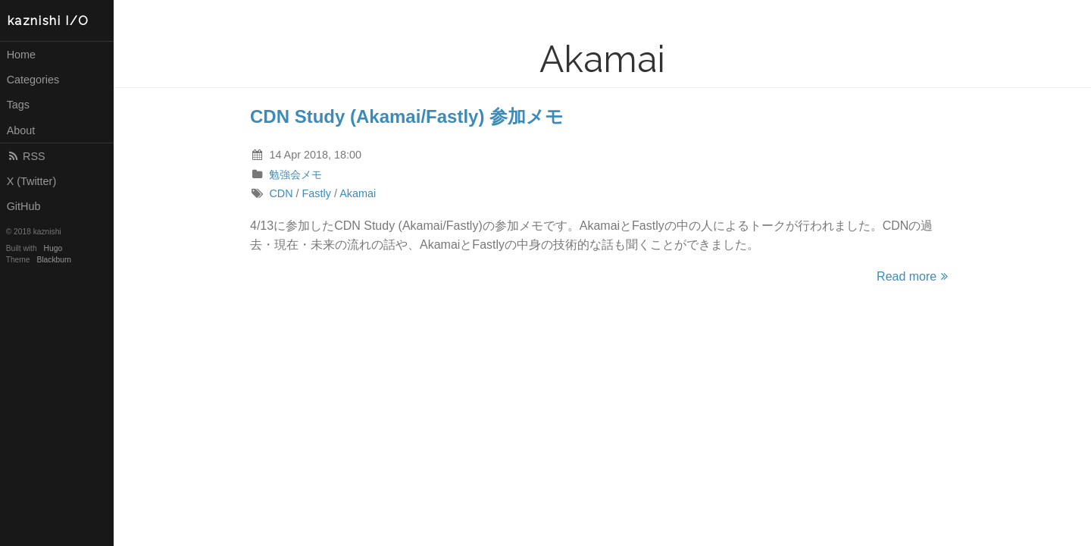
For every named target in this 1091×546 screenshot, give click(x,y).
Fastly (316, 193)
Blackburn (54, 260)
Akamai (357, 193)
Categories (33, 80)
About (21, 130)
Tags (18, 105)
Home (21, 55)
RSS (26, 156)
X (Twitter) (32, 181)
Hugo (53, 248)
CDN (280, 193)
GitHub (24, 206)
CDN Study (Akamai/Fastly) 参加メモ (407, 116)
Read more (914, 276)
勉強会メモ (295, 174)
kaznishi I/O (48, 21)
